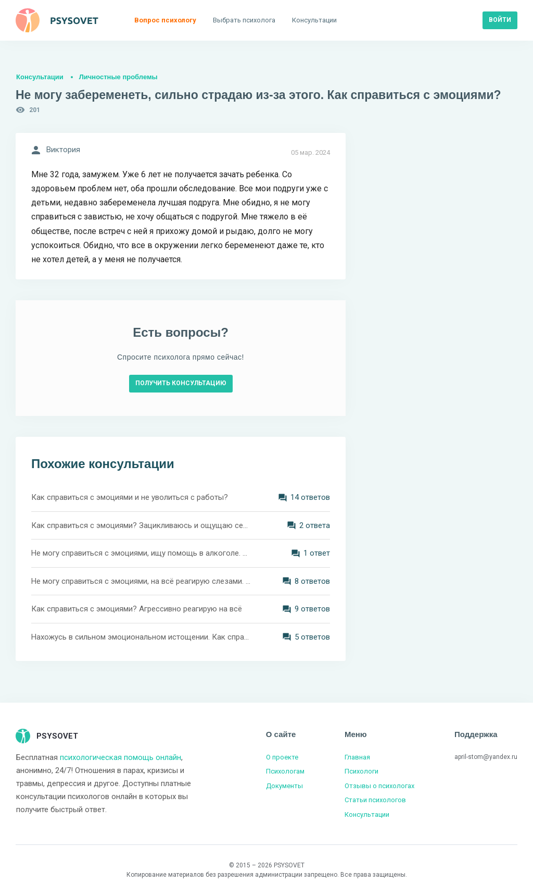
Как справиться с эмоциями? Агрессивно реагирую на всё (136, 609)
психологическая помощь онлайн (120, 757)
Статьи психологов (375, 800)
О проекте (282, 757)
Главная (357, 757)
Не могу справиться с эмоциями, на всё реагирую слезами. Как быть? (141, 581)
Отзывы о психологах (379, 786)
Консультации (40, 77)
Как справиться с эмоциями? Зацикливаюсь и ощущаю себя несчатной (141, 525)
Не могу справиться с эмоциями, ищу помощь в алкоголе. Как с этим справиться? (141, 553)
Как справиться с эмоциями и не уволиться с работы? (129, 497)
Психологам (285, 771)
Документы (284, 786)
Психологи (361, 771)
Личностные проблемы (118, 77)
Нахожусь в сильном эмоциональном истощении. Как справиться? (141, 637)
